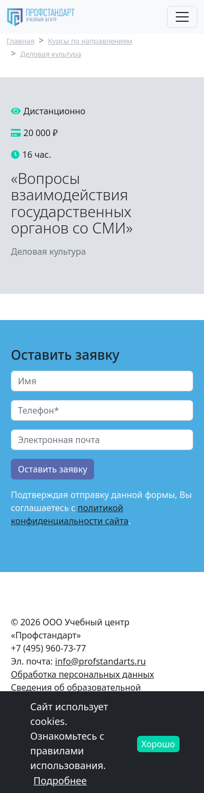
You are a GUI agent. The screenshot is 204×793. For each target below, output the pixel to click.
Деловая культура (50, 54)
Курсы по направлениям (90, 41)
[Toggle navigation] (182, 17)
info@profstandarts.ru (100, 661)
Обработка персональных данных (82, 674)
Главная (20, 41)
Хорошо (158, 751)
